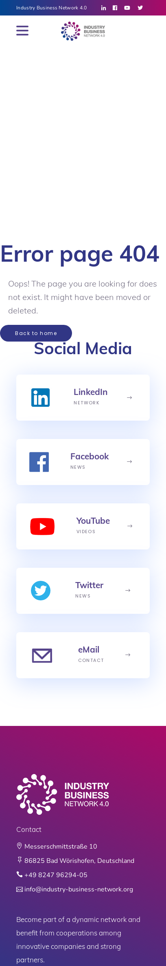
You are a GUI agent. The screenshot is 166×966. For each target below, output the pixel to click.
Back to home (36, 333)
